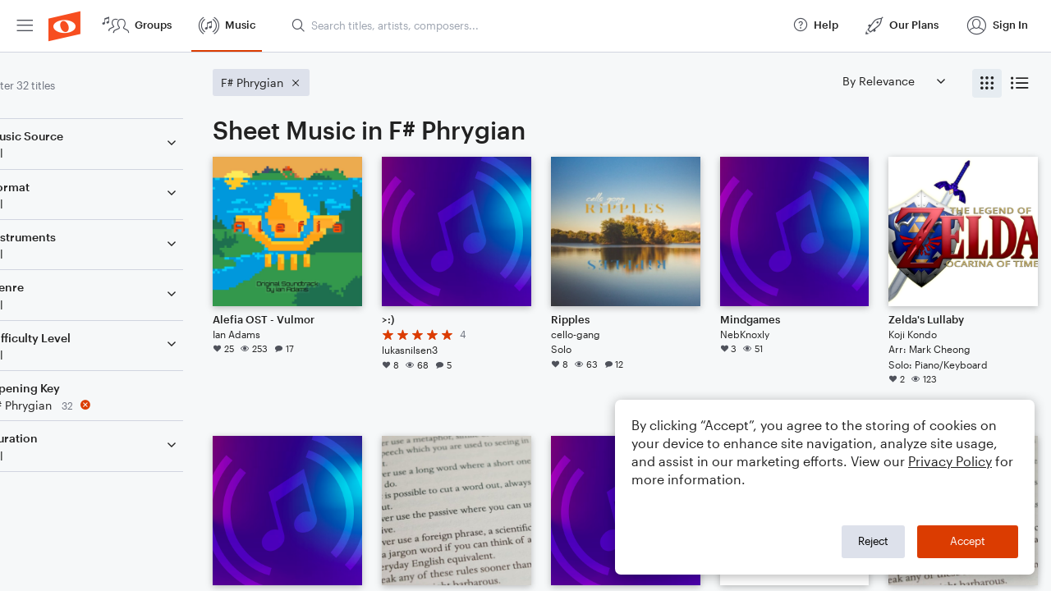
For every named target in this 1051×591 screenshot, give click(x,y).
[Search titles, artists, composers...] (534, 25)
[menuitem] (24, 26)
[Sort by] (893, 81)
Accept (967, 540)
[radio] (987, 83)
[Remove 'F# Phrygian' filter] (121, 405)
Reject (873, 540)
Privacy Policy (950, 461)
